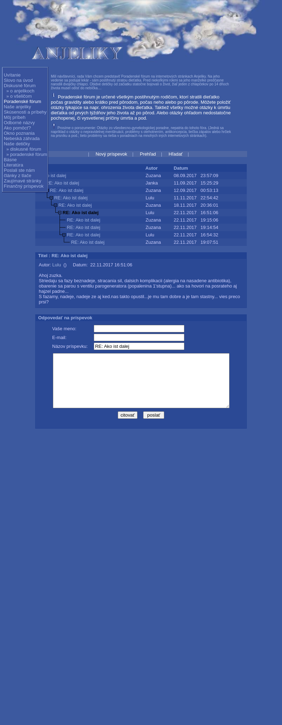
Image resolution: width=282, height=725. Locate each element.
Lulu (56, 264)
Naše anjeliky (17, 106)
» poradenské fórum (26, 154)
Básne (10, 159)
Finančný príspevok (24, 186)
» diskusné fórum (23, 149)
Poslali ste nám (19, 170)
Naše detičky (17, 143)
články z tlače (17, 175)
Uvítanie (12, 75)
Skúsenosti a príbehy (25, 112)
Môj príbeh (14, 117)
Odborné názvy (19, 122)
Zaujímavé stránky (22, 180)
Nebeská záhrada (22, 138)
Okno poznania (19, 133)
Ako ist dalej (54, 175)
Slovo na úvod (18, 80)
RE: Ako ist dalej (62, 183)
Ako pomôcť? (17, 128)
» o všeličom (19, 96)
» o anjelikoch (20, 90)
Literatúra (13, 165)
